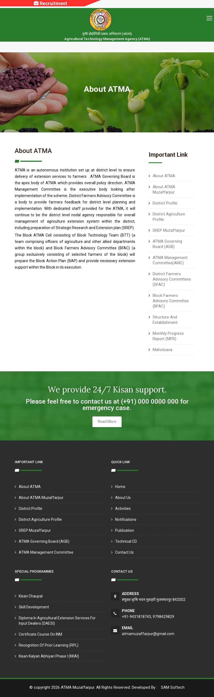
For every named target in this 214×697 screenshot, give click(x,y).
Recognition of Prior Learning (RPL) (48, 645)
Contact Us (124, 552)
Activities (123, 508)
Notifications (125, 519)
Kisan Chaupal (31, 596)
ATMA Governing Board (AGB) (44, 541)
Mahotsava (162, 349)
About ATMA (164, 176)
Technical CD (126, 541)
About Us (123, 497)
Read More (107, 421)
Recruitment (50, 3)
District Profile (165, 203)
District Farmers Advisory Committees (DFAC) (172, 279)
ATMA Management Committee (46, 552)
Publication (124, 530)
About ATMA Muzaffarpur (41, 497)
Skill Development (34, 607)
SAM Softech (173, 687)
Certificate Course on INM (40, 634)
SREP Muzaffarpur (169, 230)
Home (120, 487)
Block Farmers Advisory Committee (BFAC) (171, 301)
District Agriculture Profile (40, 519)
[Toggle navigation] (209, 17)
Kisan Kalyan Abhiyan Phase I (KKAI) (49, 656)
